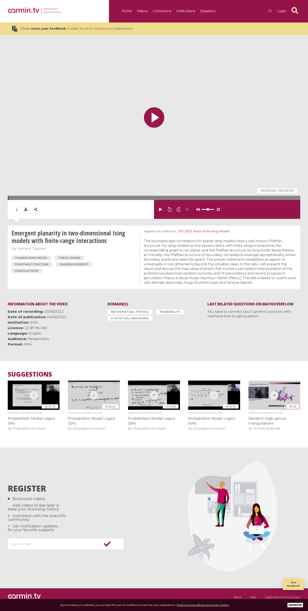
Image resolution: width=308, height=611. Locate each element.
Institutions (185, 11)
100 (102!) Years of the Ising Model (203, 231)
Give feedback (293, 584)
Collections (162, 11)
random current (74, 264)
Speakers (208, 11)
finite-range (69, 257)
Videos (142, 11)
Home (127, 11)
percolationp (27, 270)
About (237, 597)
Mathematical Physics (130, 311)
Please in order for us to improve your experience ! (72, 29)
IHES (34, 323)
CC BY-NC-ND (36, 328)
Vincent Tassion (31, 248)
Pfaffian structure (32, 264)
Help (253, 597)
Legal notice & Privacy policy (282, 597)
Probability (170, 311)
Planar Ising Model (31, 257)
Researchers (38, 339)
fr (270, 11)
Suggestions (30, 374)
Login (281, 11)
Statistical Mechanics (130, 318)
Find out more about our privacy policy (203, 605)
